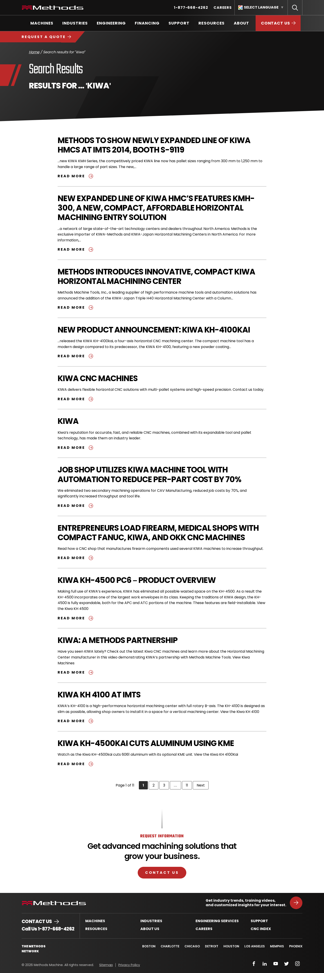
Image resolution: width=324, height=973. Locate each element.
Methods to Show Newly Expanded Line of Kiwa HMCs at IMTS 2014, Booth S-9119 (154, 145)
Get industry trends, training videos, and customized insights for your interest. (246, 902)
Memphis (277, 946)
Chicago (191, 946)
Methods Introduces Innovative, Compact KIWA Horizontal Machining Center (157, 276)
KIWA (68, 421)
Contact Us (162, 872)
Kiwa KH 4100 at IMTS (99, 694)
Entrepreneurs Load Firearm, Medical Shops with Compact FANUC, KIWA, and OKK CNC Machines (159, 532)
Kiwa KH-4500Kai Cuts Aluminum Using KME (146, 743)
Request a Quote (44, 36)
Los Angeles (254, 946)
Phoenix (295, 946)
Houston (230, 946)
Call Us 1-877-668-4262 (48, 929)
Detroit (210, 946)
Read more (76, 176)
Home (34, 52)
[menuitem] (191, 7)
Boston (147, 946)
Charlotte (168, 946)
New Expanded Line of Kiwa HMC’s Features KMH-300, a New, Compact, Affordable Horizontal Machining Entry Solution (156, 208)
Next (203, 785)
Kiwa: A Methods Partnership (118, 640)
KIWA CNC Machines (98, 378)
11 (189, 785)
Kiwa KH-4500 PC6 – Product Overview (137, 580)
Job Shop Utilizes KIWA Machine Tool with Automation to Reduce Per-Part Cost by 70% (150, 474)
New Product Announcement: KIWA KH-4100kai (154, 329)
